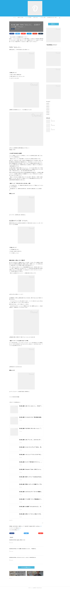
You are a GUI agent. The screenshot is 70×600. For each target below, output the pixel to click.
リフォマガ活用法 (28, 17)
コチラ (41, 536)
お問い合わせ (35, 17)
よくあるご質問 (42, 17)
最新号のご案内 (20, 17)
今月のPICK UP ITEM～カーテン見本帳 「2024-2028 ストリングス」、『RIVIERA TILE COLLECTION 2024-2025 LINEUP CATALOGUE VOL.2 (31, 559)
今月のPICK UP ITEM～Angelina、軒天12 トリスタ (17, 550)
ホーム (14, 17)
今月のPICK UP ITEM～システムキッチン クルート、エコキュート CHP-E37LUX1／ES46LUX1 (24, 568)
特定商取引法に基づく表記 (52, 17)
